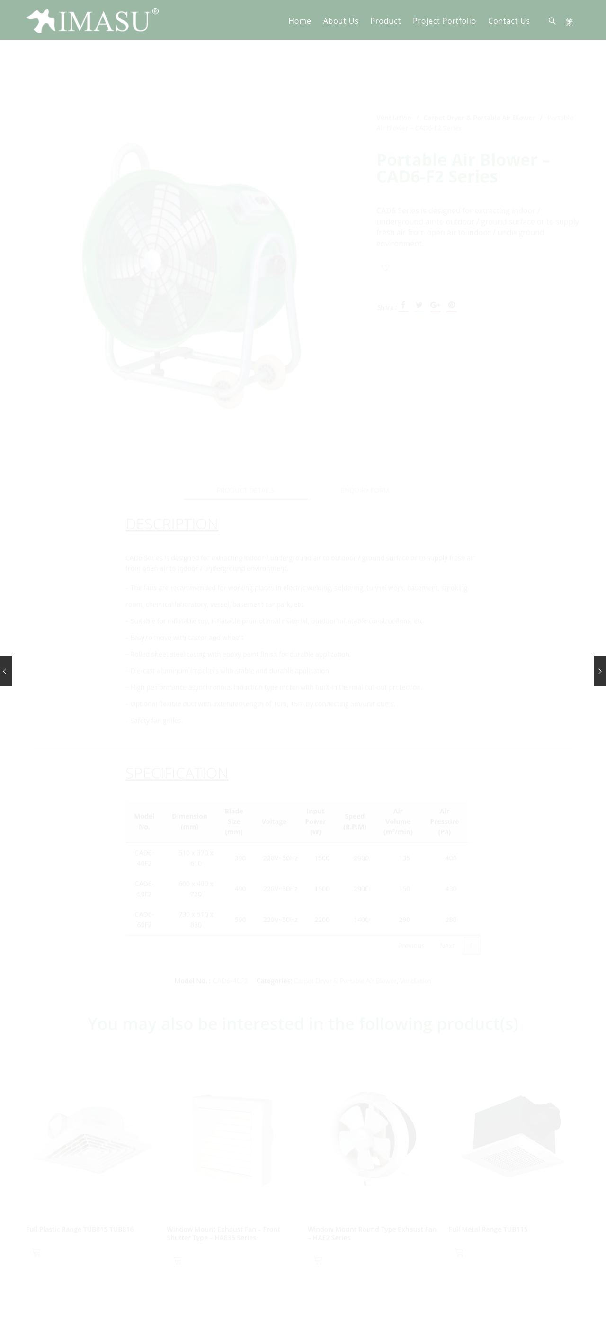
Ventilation (393, 63)
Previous (411, 891)
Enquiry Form (365, 436)
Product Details (246, 436)
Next (447, 891)
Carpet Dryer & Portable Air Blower (479, 63)
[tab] (246, 436)
